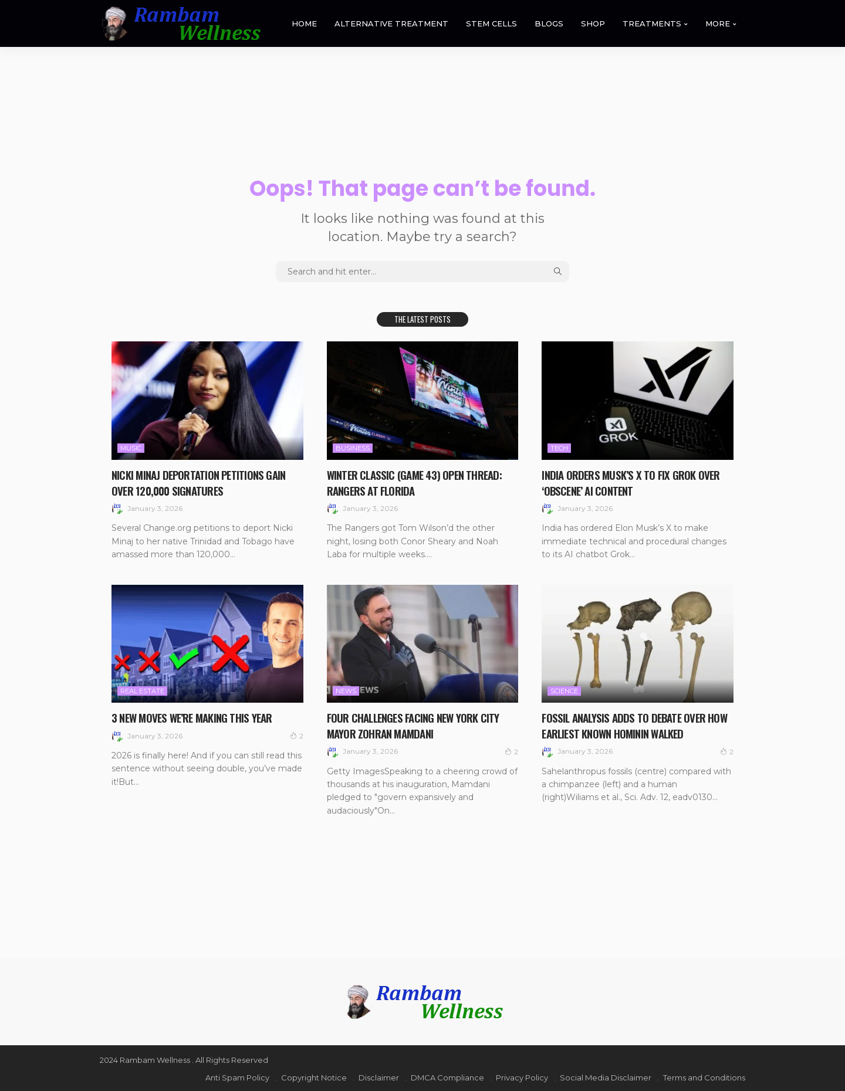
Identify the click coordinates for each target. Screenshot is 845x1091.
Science (564, 690)
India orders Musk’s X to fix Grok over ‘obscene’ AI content (632, 482)
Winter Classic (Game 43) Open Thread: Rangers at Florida (417, 482)
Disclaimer (379, 1076)
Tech (559, 448)
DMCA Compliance (447, 1076)
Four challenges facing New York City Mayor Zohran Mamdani (416, 724)
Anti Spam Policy (237, 1076)
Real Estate (142, 690)
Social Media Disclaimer (605, 1076)
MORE (717, 23)
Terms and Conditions (704, 1076)
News (346, 690)
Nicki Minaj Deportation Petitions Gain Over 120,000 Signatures (201, 482)
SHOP (593, 23)
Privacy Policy (522, 1076)
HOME (304, 23)
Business (353, 448)
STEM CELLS (491, 23)
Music (130, 448)
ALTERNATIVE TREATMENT (391, 23)
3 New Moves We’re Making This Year (195, 717)
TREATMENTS (652, 23)
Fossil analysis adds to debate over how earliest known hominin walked (637, 724)
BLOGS (549, 23)
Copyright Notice (314, 1076)
